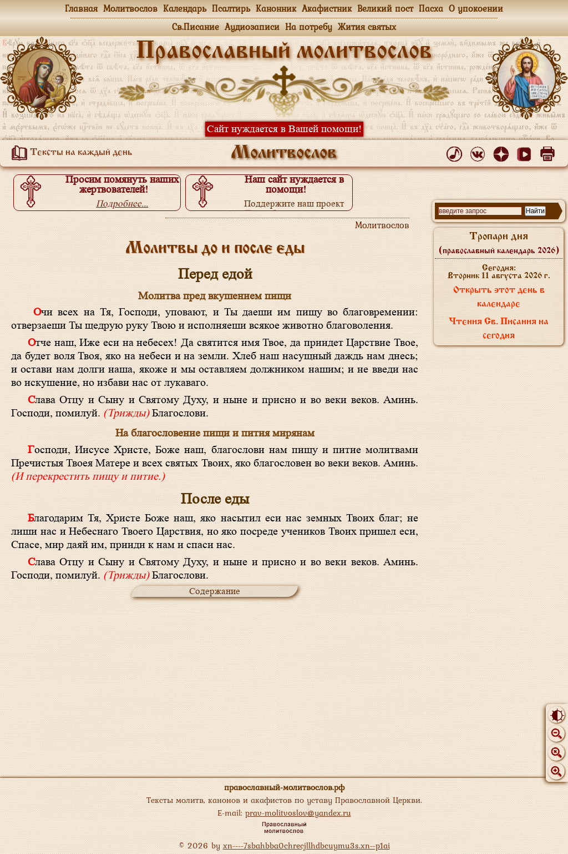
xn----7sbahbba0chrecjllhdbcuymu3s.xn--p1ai (306, 845)
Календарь (184, 8)
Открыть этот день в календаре (499, 297)
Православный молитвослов (284, 51)
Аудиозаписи (252, 26)
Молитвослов (130, 8)
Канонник (276, 8)
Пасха (431, 8)
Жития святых (367, 26)
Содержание (214, 591)
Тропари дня (499, 243)
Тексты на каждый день (70, 152)
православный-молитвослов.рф (284, 787)
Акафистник (327, 8)
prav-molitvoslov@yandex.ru (298, 812)
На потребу (308, 26)
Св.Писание (195, 26)
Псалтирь (231, 8)
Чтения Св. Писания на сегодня (499, 329)
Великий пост (385, 8)
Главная (81, 8)
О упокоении (476, 8)
